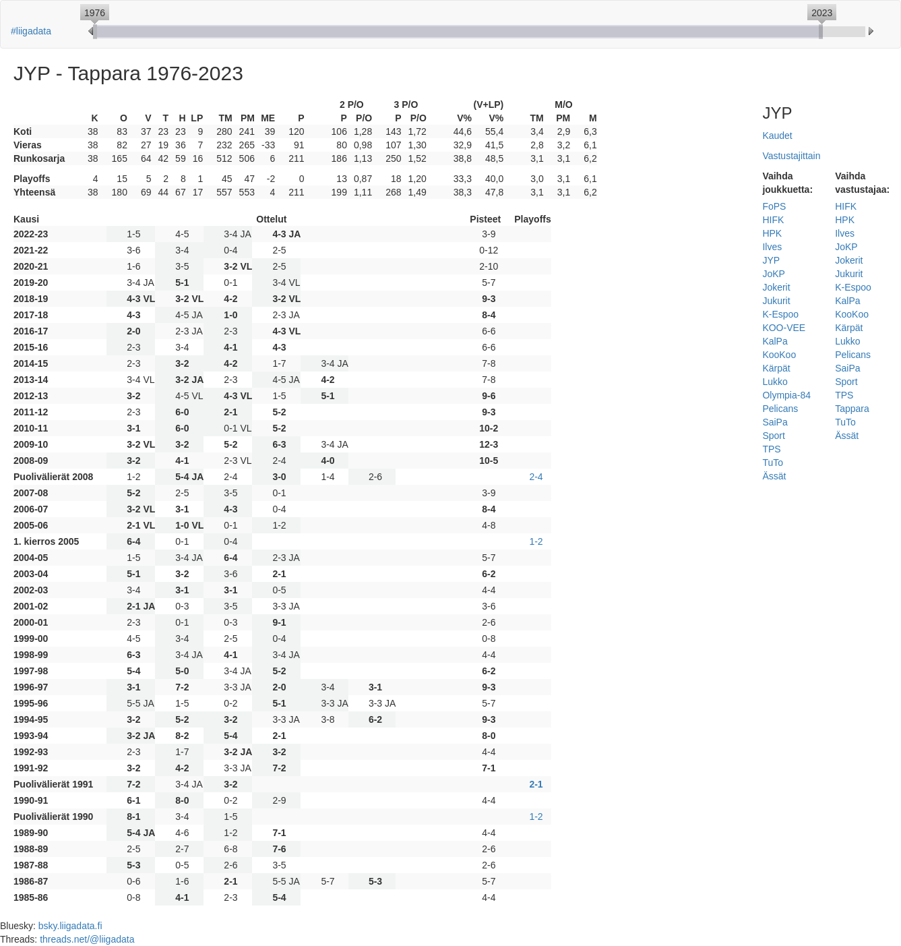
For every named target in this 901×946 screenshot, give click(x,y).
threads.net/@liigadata (87, 939)
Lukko (774, 381)
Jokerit (776, 287)
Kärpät (776, 368)
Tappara (852, 408)
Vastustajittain (791, 155)
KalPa (774, 341)
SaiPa (774, 422)
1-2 (535, 541)
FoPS (774, 206)
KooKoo (779, 354)
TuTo (772, 462)
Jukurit (776, 300)
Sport (773, 435)
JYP (771, 260)
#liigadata (31, 31)
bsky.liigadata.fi (70, 925)
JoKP (773, 273)
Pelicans (780, 408)
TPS (771, 449)
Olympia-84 (786, 395)
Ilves (772, 246)
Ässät (774, 476)
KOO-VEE (783, 327)
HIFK (773, 219)
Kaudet (777, 135)
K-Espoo (780, 314)
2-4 (535, 476)
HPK (772, 233)
